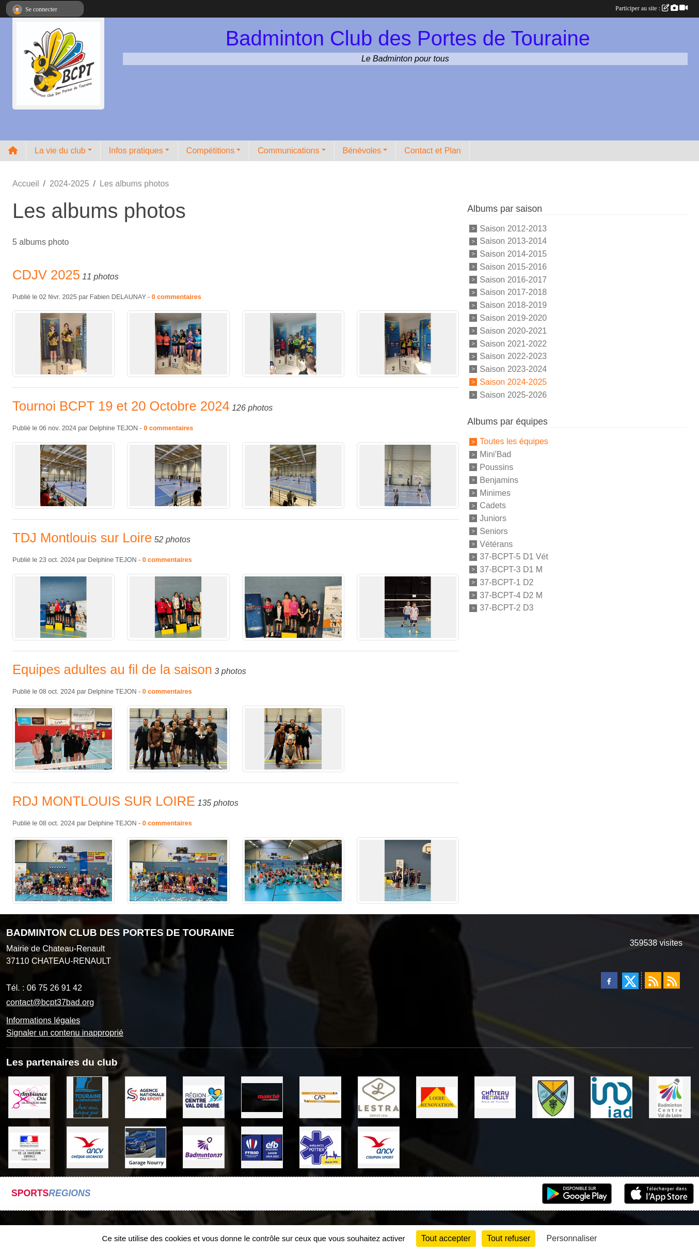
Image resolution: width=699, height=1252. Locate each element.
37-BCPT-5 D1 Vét (514, 556)
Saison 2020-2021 (513, 330)
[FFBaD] (262, 1146)
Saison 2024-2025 (513, 382)
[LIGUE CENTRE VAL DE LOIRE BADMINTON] (670, 1096)
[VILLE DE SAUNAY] (553, 1096)
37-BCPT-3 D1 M (511, 569)
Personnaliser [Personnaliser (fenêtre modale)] (572, 1238)
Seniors (493, 531)
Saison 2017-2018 (513, 292)
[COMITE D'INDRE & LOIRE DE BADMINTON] (204, 1146)
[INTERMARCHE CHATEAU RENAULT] (262, 1096)
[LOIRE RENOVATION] (437, 1096)
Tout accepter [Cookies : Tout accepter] (446, 1238)
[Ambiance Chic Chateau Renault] (29, 1096)
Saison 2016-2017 (513, 279)
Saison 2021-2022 (513, 343)
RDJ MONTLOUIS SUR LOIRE (103, 801)
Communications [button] (288, 150)
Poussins (496, 467)
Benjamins (499, 480)
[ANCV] (87, 1146)
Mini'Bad (495, 454)
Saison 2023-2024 (513, 369)
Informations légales (43, 1020)
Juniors (493, 518)
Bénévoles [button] (362, 150)
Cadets (493, 505)
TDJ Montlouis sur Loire (82, 537)
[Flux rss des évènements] (671, 980)
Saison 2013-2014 (513, 241)
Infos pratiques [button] (136, 150)
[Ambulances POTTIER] (320, 1146)
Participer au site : (651, 8)
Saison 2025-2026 (513, 394)
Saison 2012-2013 (513, 228)
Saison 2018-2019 (513, 305)
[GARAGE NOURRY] (146, 1146)
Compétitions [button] (210, 150)
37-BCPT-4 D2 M (511, 594)
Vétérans (496, 543)
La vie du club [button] (60, 150)
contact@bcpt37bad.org (50, 1002)
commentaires (179, 297)
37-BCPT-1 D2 (506, 582)
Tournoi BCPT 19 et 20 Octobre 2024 (121, 406)
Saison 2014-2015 (513, 253)
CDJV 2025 (46, 275)
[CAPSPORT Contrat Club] (320, 1096)
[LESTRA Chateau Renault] (379, 1096)
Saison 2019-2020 (513, 318)
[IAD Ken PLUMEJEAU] (611, 1096)
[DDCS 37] (29, 1146)
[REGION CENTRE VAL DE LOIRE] (204, 1096)
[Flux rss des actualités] (653, 980)
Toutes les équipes (514, 441)
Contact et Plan (432, 150)
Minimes (495, 492)
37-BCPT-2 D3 (506, 607)
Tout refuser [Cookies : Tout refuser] (508, 1238)
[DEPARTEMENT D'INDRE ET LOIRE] (87, 1096)
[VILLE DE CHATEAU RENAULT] (495, 1096)
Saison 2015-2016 (513, 266)
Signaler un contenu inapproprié (64, 1032)
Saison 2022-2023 (513, 356)
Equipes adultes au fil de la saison (112, 669)
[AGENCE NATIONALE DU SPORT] (146, 1096)
